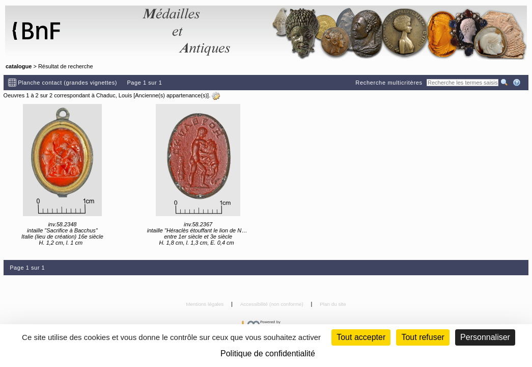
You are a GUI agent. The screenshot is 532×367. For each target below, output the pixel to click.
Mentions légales (205, 304)
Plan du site (333, 304)
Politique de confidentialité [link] (267, 353)
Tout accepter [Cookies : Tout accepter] (361, 337)
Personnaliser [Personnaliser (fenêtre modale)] (485, 337)
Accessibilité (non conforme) (272, 304)
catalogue (19, 66)
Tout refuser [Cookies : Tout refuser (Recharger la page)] (422, 337)
